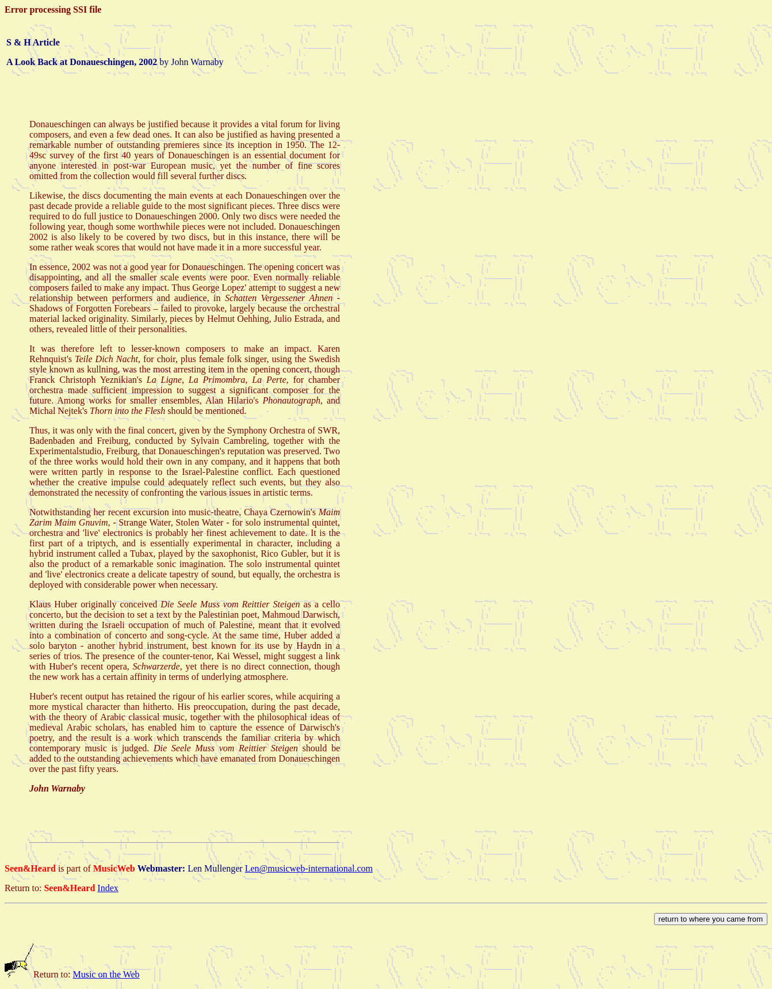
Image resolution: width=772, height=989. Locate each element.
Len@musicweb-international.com (309, 868)
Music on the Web (105, 974)
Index (107, 888)
